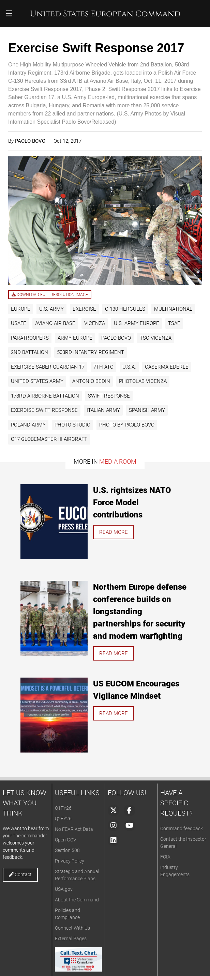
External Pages (71, 938)
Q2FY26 (63, 818)
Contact (20, 874)
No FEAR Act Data (74, 829)
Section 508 (67, 850)
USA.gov (64, 889)
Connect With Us (72, 928)
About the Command (77, 899)
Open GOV (65, 839)
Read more (113, 532)
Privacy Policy (69, 861)
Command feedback (181, 828)
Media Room (117, 461)
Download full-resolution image (50, 294)
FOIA (165, 856)
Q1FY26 (63, 808)
